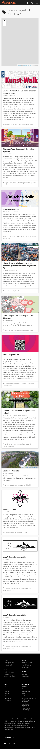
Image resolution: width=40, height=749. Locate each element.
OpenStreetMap (27, 65)
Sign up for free (9, 663)
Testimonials (26, 691)
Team (23, 694)
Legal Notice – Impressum (26, 705)
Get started (8, 665)
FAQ (5, 687)
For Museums (26, 667)
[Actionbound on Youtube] (5, 744)
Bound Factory (26, 665)
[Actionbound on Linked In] (10, 744)
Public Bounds (9, 672)
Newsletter (7, 700)
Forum (6, 694)
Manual (6, 689)
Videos (6, 691)
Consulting (25, 676)
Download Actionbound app (10, 675)
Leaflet (19, 65)
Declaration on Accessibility (26, 709)
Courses (24, 674)
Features (24, 687)
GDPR (23, 696)
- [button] (4, 24)
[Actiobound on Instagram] (14, 744)
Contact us (7, 698)
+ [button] (4, 21)
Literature (7, 696)
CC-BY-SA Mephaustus (31, 467)
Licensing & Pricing (27, 663)
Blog (23, 689)
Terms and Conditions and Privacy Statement (29, 700)
